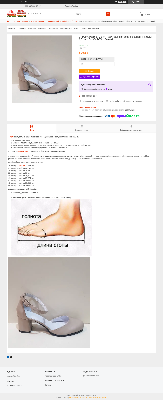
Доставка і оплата (90, 29)
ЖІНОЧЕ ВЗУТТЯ (21, 21)
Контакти (53, 29)
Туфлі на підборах (37, 21)
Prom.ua (93, 395)
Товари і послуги (27, 29)
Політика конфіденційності (98, 397)
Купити (91, 71)
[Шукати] (108, 14)
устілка (22, 166)
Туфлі (11, 137)
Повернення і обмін (69, 29)
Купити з (91, 77)
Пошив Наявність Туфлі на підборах (62, 21)
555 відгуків (122, 2)
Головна (12, 29)
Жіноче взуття (24, 151)
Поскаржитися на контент (78, 397)
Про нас (42, 29)
